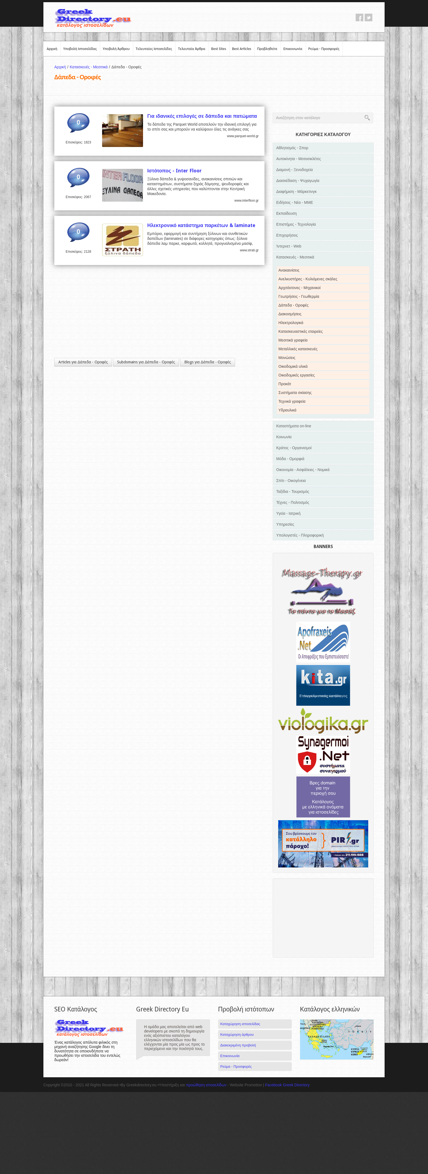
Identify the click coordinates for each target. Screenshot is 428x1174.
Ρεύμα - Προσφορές (324, 48)
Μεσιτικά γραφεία (293, 340)
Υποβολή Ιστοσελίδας (80, 48)
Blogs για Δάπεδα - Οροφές (207, 362)
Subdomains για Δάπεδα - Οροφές (146, 362)
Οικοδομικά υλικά (293, 366)
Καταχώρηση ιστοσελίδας (240, 1024)
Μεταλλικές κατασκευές (297, 349)
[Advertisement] (159, 308)
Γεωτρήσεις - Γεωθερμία (298, 296)
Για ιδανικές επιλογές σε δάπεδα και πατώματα (202, 116)
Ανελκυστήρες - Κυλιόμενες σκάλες (307, 279)
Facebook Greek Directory (287, 1085)
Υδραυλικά (287, 410)
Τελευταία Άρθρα (191, 48)
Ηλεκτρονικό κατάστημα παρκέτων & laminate (201, 225)
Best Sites (218, 48)
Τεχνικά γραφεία (291, 401)
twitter (368, 17)
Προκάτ (284, 384)
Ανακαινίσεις (288, 270)
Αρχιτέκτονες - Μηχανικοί (299, 288)
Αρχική (52, 48)
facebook (359, 17)
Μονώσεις (286, 357)
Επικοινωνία (292, 48)
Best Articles (241, 48)
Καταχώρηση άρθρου (237, 1034)
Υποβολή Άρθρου (116, 48)
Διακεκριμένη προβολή (238, 1045)
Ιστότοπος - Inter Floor (174, 170)
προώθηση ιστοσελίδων (206, 1085)
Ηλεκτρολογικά (290, 322)
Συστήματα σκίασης (295, 392)
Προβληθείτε (267, 48)
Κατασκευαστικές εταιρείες (300, 331)
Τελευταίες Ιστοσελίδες (154, 48)
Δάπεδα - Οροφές (293, 305)
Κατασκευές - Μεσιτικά (90, 67)
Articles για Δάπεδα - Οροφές (83, 362)
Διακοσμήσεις (289, 314)
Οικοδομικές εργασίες (296, 375)
